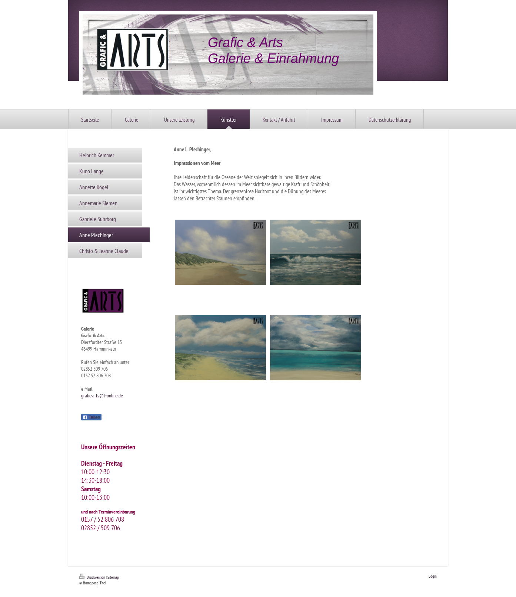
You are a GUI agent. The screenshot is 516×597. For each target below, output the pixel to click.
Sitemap (113, 577)
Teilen (91, 417)
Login (433, 576)
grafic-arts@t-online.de (102, 395)
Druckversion (92, 577)
